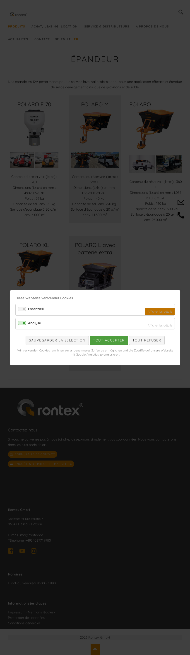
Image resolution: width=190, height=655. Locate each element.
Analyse (34, 323)
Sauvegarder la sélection (57, 340)
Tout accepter (109, 340)
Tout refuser (146, 340)
